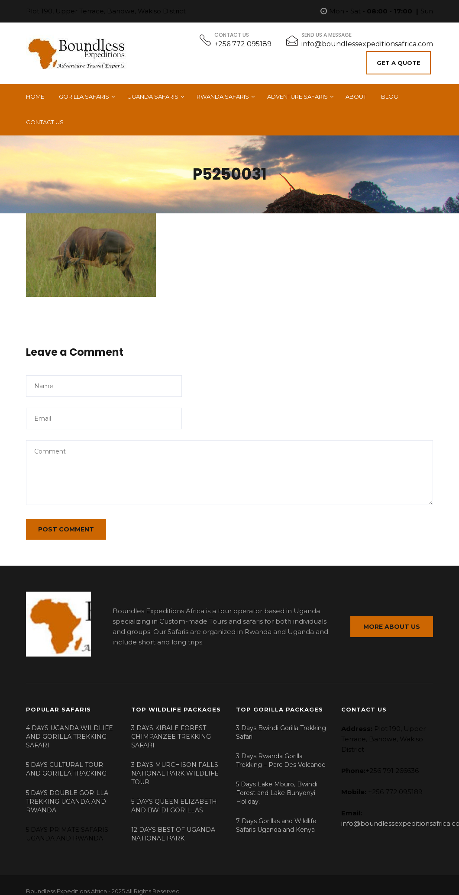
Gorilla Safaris (84, 93)
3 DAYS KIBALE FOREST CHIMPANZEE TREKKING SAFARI (171, 728)
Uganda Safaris (152, 93)
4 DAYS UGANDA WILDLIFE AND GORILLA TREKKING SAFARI (69, 728)
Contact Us (45, 119)
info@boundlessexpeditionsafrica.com (367, 44)
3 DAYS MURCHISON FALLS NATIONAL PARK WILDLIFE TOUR (175, 765)
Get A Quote (401, 61)
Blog (389, 93)
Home (35, 93)
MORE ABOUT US (391, 621)
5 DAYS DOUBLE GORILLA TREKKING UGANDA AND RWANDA (67, 793)
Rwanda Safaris (223, 93)
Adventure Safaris (297, 93)
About (356, 93)
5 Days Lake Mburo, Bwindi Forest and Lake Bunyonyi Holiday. (276, 785)
